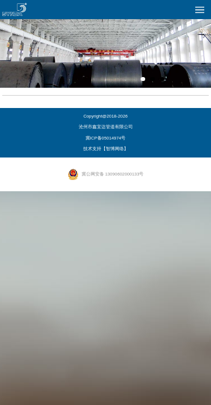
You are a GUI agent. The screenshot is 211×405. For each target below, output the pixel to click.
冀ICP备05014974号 (106, 138)
